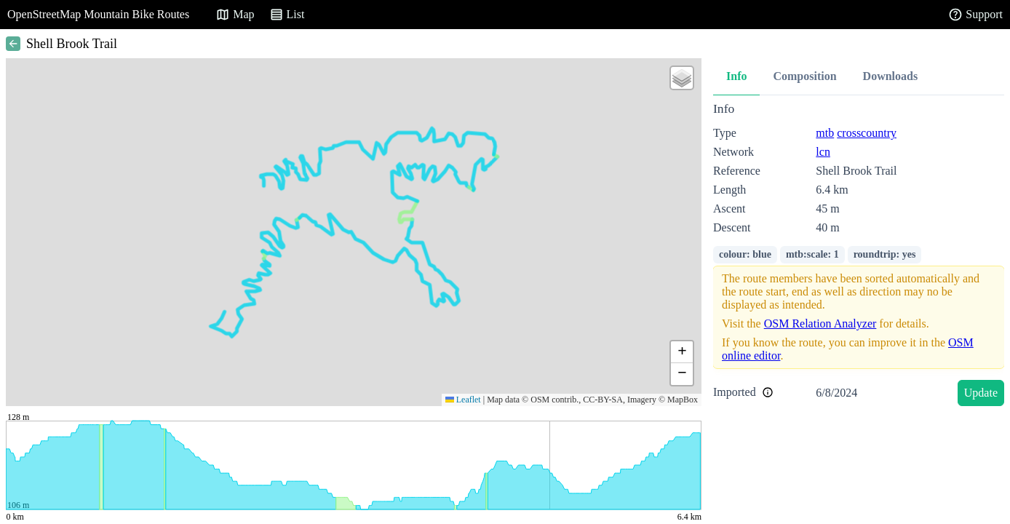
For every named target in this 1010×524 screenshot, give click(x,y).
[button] (682, 78)
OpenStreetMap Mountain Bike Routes (98, 14)
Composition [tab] (804, 76)
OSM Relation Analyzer (820, 323)
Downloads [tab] (890, 76)
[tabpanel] (858, 256)
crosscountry (866, 133)
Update (981, 392)
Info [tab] (736, 76)
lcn (823, 152)
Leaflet (463, 399)
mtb (825, 133)
